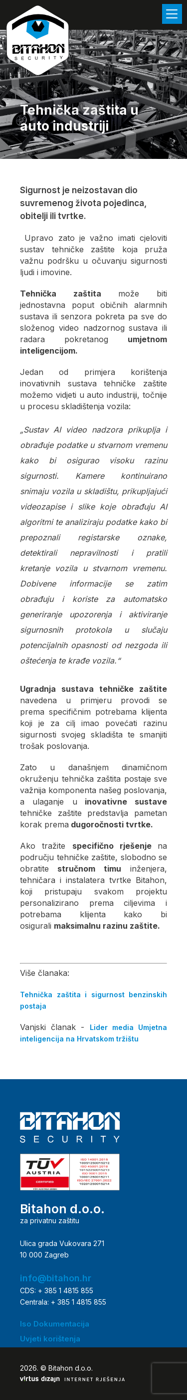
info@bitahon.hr (55, 1278)
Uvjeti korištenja (50, 1338)
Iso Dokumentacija (54, 1323)
